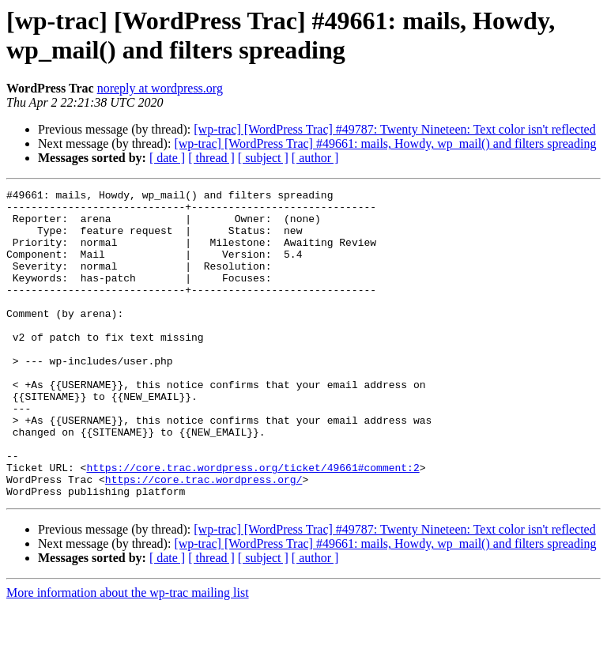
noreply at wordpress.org (160, 88)
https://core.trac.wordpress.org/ (204, 538)
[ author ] (315, 157)
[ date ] (167, 157)
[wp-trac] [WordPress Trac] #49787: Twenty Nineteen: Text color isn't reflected (394, 129)
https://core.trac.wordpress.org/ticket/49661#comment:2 (252, 524)
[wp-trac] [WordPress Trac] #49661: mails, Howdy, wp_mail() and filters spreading (385, 143)
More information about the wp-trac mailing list (127, 654)
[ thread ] (211, 157)
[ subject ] (263, 157)
